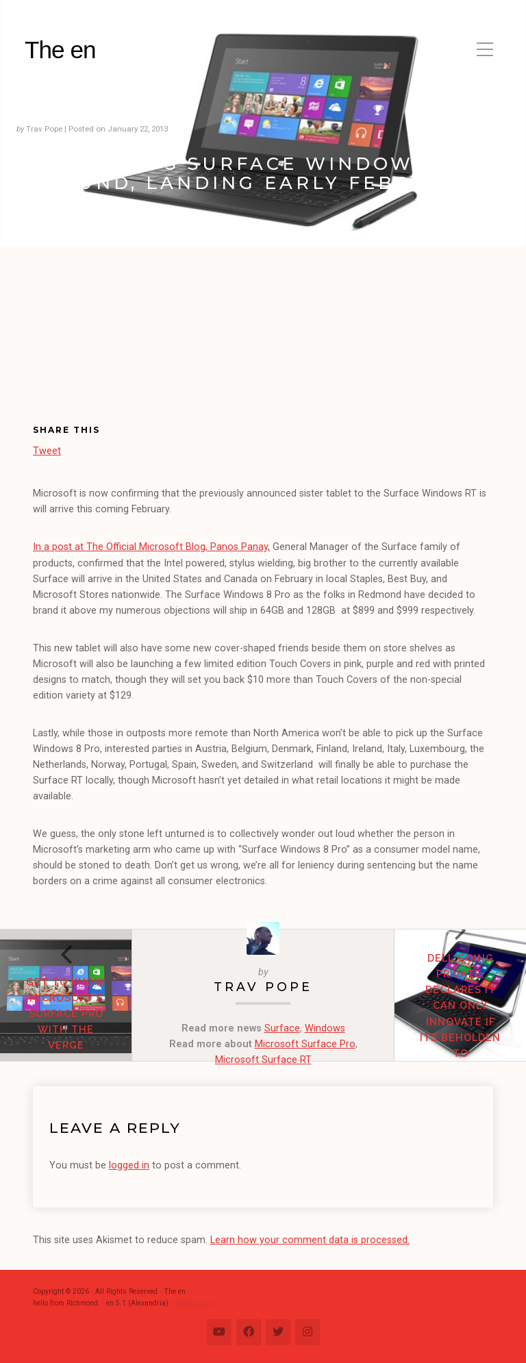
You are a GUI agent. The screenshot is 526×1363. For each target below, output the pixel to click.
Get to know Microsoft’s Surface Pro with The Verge (65, 1013)
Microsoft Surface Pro (305, 1044)
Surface (282, 1028)
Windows (325, 1028)
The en (60, 49)
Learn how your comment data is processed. (310, 1240)
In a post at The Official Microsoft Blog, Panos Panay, (151, 547)
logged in (129, 1165)
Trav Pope (263, 986)
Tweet (47, 450)
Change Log (194, 1303)
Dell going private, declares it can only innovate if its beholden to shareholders (460, 1013)
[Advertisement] (109, 346)
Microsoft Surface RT (263, 1060)
